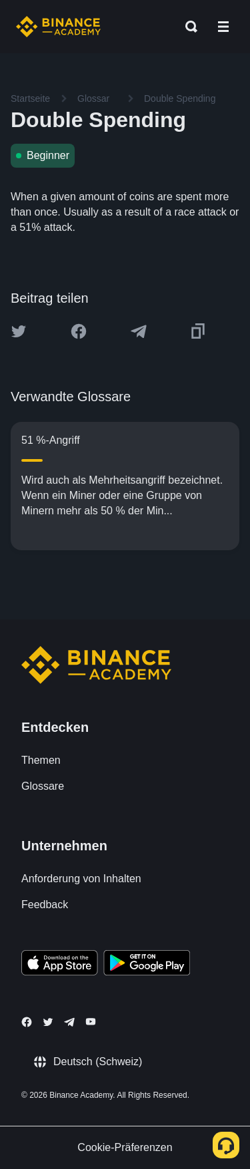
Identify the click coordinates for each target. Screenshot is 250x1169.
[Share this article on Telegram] (139, 331)
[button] (223, 27)
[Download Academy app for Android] (146, 964)
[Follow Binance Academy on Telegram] (69, 1022)
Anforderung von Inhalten (81, 878)
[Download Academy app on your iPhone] (59, 964)
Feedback (44, 904)
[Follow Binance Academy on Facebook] (26, 1022)
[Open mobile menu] (223, 27)
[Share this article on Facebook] (79, 331)
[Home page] (58, 26)
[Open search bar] (187, 27)
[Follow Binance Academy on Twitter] (48, 1022)
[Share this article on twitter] (19, 331)
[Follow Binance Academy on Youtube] (90, 1021)
